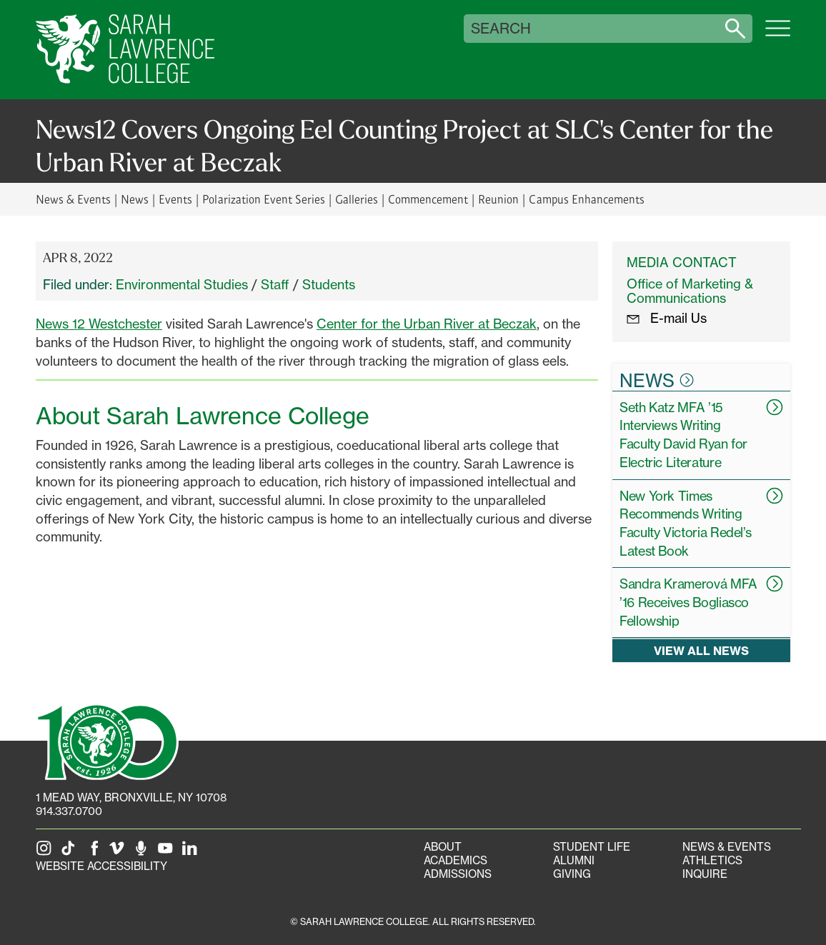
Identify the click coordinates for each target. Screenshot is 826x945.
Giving (572, 874)
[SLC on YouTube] (168, 852)
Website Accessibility (101, 866)
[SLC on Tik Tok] (70, 852)
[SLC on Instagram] (46, 852)
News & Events (73, 199)
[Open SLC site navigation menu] (777, 35)
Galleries (356, 199)
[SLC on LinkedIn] (192, 852)
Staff (275, 284)
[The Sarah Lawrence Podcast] (143, 852)
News (135, 199)
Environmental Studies (182, 284)
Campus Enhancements (586, 199)
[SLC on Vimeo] (119, 852)
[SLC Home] (125, 49)
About (443, 847)
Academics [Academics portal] (455, 860)
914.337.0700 (69, 811)
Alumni (573, 860)
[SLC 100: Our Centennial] (107, 740)
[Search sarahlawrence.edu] (735, 28)
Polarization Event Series (263, 199)
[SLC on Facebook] (95, 852)
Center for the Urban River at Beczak (427, 323)
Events (175, 199)
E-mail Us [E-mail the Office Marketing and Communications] (667, 318)
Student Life (591, 847)
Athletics (712, 860)
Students (328, 284)
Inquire (704, 874)
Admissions (458, 874)
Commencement (428, 199)
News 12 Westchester (99, 323)
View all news (701, 650)
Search (501, 28)
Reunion (498, 199)
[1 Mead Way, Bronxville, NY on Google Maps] (131, 797)
